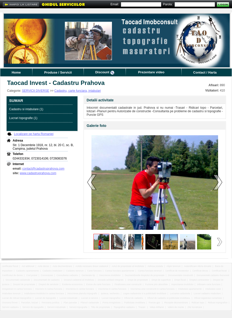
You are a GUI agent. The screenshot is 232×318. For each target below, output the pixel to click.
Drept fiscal (180, 280)
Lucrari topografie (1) (23, 118)
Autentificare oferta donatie (197, 266)
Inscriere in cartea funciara (48, 289)
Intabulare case (213, 289)
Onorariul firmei (10, 302)
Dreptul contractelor (199, 280)
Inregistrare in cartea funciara (17, 289)
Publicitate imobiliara (134, 302)
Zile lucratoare (195, 307)
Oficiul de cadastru (134, 298)
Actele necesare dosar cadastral (91, 266)
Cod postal (31, 275)
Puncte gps (155, 302)
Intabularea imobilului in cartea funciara (44, 293)
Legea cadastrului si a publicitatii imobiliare (144, 293)
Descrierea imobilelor (110, 275)
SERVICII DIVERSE (35, 91)
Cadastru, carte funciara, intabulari (77, 91)
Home (16, 72)
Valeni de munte (176, 307)
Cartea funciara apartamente (119, 270)
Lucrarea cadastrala (180, 293)
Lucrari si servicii (89, 298)
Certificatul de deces (12, 275)
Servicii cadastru (10, 307)
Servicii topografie (78, 307)
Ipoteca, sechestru (110, 293)
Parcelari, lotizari (29, 302)
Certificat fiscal (219, 270)
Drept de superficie (161, 280)
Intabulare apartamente (190, 289)
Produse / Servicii (58, 72)
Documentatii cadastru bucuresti (213, 275)
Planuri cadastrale (90, 302)
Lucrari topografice (111, 298)
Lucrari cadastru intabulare (207, 293)
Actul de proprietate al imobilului (128, 266)
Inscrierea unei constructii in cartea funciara (152, 289)
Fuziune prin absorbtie (156, 284)
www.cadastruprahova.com (38, 173)
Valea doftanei (157, 307)
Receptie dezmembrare (176, 302)
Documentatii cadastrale (18, 280)
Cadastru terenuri (75, 270)
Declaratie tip (88, 275)
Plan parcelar (70, 302)
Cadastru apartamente (27, 270)
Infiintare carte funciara (208, 284)
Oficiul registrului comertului (208, 298)
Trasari (142, 307)
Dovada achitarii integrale (111, 280)
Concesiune (47, 275)
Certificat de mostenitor (177, 270)
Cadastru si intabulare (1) (26, 109)
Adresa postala (155, 266)
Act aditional (28, 266)
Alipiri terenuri (173, 266)
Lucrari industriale (69, 298)
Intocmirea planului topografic (82, 293)
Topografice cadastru (124, 307)
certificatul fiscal (10, 266)
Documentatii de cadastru (47, 280)
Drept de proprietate (138, 280)
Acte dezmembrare (62, 266)
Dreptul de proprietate (24, 284)
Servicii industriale (56, 307)
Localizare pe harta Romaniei (33, 134)
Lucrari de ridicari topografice (16, 298)
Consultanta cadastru (67, 275)
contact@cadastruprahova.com (43, 168)
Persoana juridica (51, 302)
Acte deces (43, 266)
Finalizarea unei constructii (128, 284)
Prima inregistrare (112, 302)
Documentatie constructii (180, 275)
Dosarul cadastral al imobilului (79, 280)
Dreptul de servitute (49, 284)
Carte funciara (94, 270)
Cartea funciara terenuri (150, 270)
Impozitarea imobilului (182, 284)
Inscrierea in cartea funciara (80, 289)
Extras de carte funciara (98, 284)
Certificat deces (200, 270)
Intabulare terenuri (11, 293)
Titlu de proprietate (100, 307)
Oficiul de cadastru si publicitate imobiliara (168, 298)
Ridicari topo (198, 302)
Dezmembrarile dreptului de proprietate (144, 275)
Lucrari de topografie (45, 298)
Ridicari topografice (217, 302)
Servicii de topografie (33, 307)
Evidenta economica (72, 284)
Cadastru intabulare (53, 270)
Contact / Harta (205, 72)
